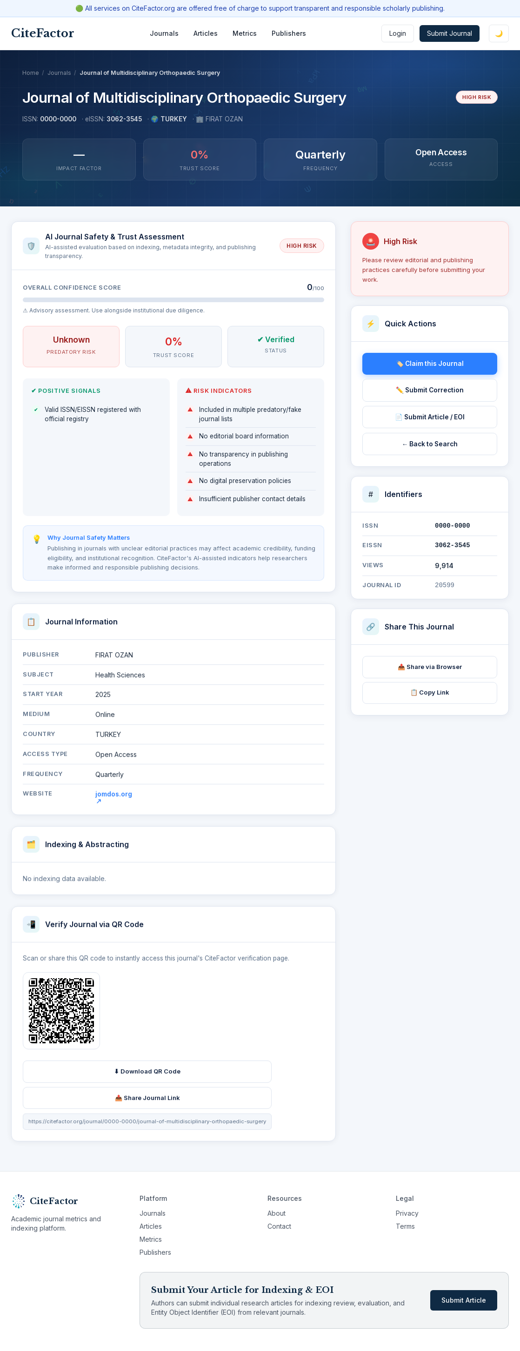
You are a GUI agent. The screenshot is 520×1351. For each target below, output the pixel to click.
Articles (205, 33)
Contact (279, 1226)
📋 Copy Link (429, 692)
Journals (164, 33)
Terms (405, 1226)
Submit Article (463, 1300)
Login (397, 33)
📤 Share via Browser (430, 666)
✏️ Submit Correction (430, 390)
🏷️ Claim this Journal (430, 363)
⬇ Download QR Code (147, 1074)
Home (30, 72)
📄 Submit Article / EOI (430, 417)
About (276, 1213)
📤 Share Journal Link (147, 1100)
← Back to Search (430, 444)
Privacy (407, 1213)
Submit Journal (449, 33)
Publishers (289, 33)
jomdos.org (113, 800)
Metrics (245, 33)
